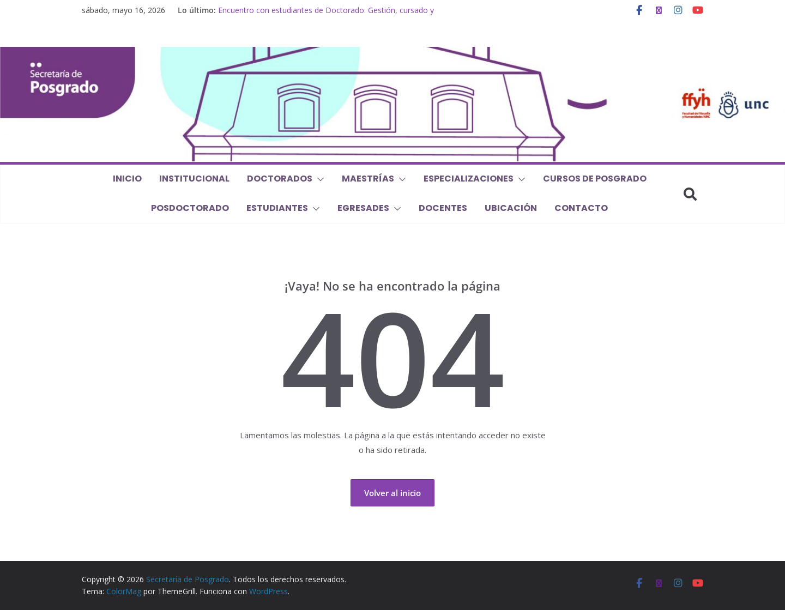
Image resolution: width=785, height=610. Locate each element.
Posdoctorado (190, 208)
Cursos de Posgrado (595, 178)
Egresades (363, 208)
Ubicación (511, 208)
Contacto (581, 208)
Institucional (194, 178)
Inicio (127, 178)
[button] (318, 179)
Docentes (443, 208)
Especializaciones (469, 178)
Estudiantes (277, 208)
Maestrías (368, 178)
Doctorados (279, 178)
